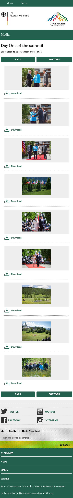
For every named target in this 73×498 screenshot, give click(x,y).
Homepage (3, 431)
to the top (65, 444)
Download (16, 93)
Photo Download (31, 431)
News (4, 460)
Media (5, 34)
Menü (10, 3)
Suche (24, 3)
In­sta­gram (51, 420)
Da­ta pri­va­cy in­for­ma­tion (30, 493)
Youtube (50, 411)
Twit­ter (13, 411)
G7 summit (7, 452)
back (18, 59)
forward (54, 59)
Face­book (14, 420)
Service (5, 477)
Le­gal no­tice (9, 493)
